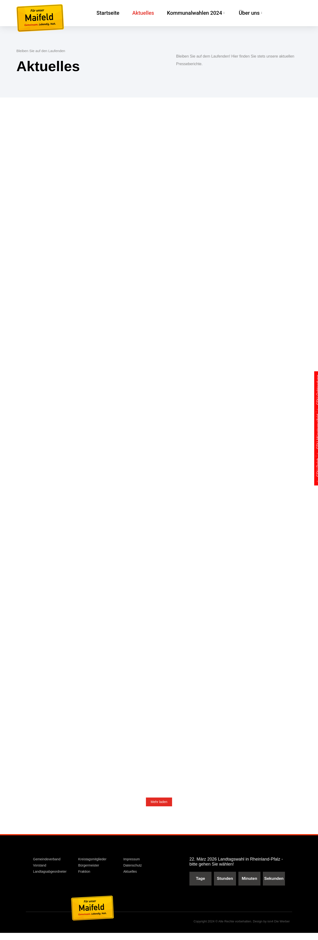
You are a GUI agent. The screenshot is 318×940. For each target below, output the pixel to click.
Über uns (235, 13)
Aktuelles (139, 13)
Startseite (106, 13)
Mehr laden (159, 810)
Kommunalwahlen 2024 (186, 13)
